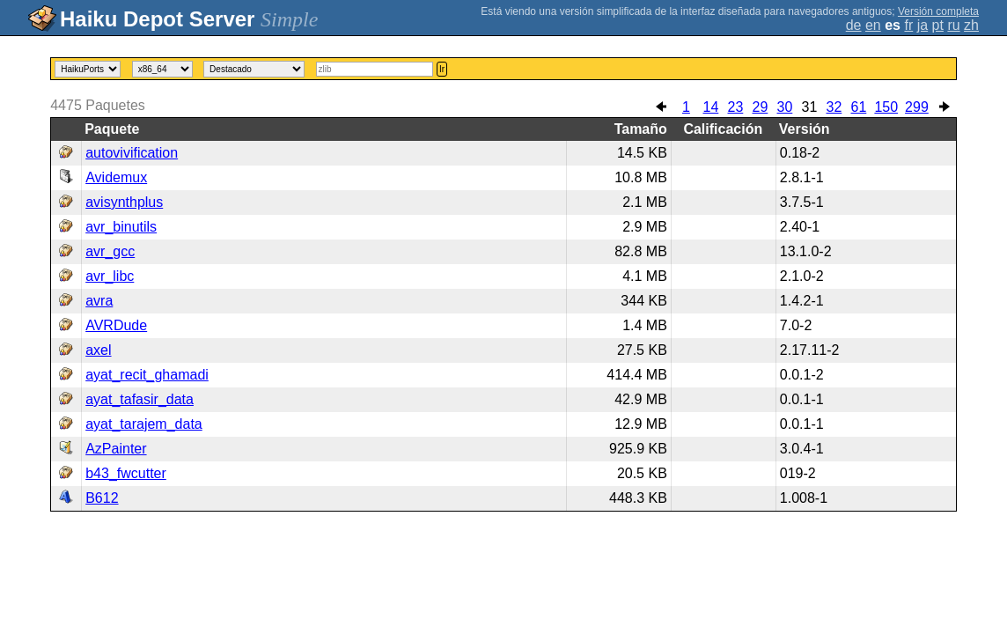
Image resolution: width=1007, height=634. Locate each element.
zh (971, 25)
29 (760, 107)
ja (922, 25)
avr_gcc (110, 251)
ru (953, 25)
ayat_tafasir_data (139, 399)
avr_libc (109, 276)
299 (917, 107)
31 (810, 107)
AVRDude (116, 325)
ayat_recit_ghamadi (147, 374)
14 (711, 107)
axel (98, 350)
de (854, 25)
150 (886, 107)
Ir (442, 69)
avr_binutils (121, 226)
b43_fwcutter (125, 473)
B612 (101, 497)
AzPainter (115, 448)
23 (736, 107)
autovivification (131, 152)
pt (938, 25)
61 (859, 107)
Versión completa (938, 11)
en (873, 25)
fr (908, 25)
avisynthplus (124, 202)
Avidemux (116, 177)
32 (834, 107)
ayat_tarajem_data (143, 424)
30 (785, 107)
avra (99, 300)
